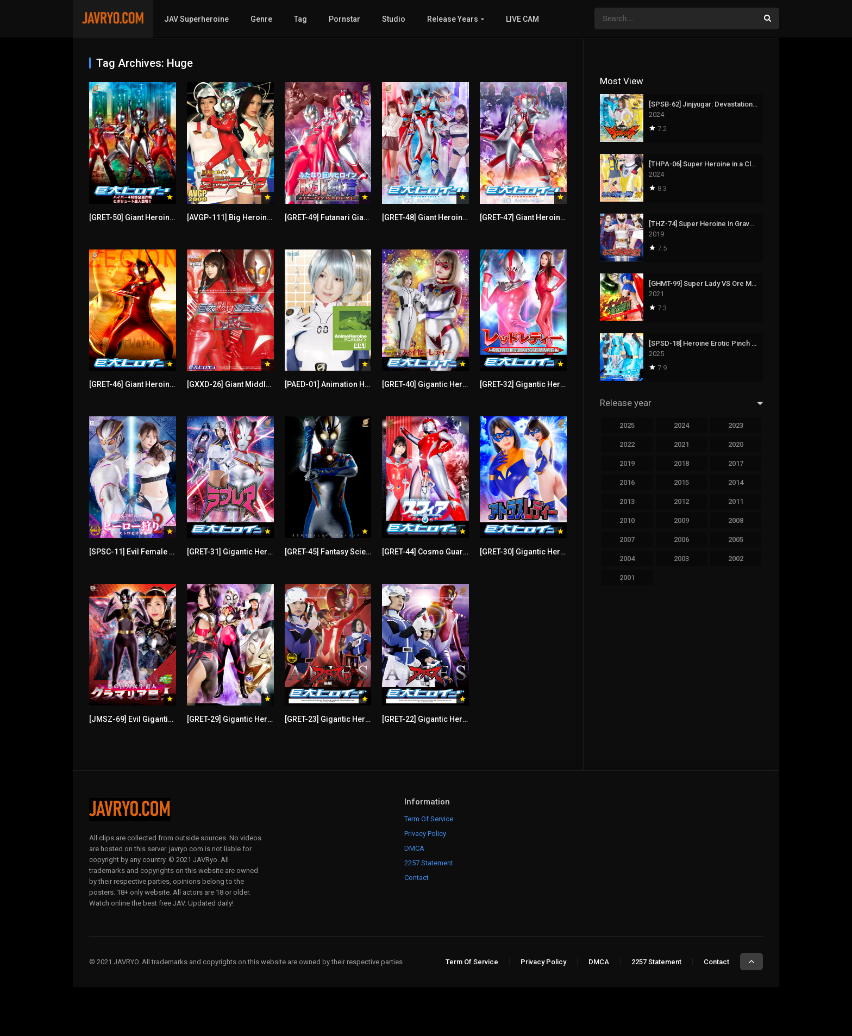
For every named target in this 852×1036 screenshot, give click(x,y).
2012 (681, 501)
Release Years (452, 19)
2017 (735, 463)
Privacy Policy (425, 833)
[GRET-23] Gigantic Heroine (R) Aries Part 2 (360, 719)
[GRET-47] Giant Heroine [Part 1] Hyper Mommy (562, 217)
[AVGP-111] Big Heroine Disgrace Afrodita (261, 217)
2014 (735, 482)
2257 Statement (428, 863)
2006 (681, 539)
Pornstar (344, 19)
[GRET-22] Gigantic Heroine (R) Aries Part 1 (457, 719)
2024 (681, 425)
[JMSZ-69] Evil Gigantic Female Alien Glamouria (174, 719)
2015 (681, 482)
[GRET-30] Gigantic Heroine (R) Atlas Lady (553, 551)
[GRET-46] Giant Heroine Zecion (145, 384)
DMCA (414, 848)
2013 (627, 501)
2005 (735, 539)
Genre (261, 19)
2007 (627, 539)
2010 (627, 520)
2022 (627, 444)
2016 (627, 482)
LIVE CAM (522, 19)
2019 (627, 463)
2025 (627, 425)
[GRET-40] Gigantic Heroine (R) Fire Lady (453, 384)
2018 (681, 463)
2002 (735, 558)
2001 (627, 577)
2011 (735, 501)
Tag (300, 19)
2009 (681, 520)
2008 (735, 520)
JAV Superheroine (196, 19)
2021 (681, 444)
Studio (393, 19)
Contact (416, 877)
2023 (735, 425)
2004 (627, 558)
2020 (735, 444)
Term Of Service (428, 819)
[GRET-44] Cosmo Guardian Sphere (444, 551)
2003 (681, 558)
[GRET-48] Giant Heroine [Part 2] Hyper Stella (460, 217)
